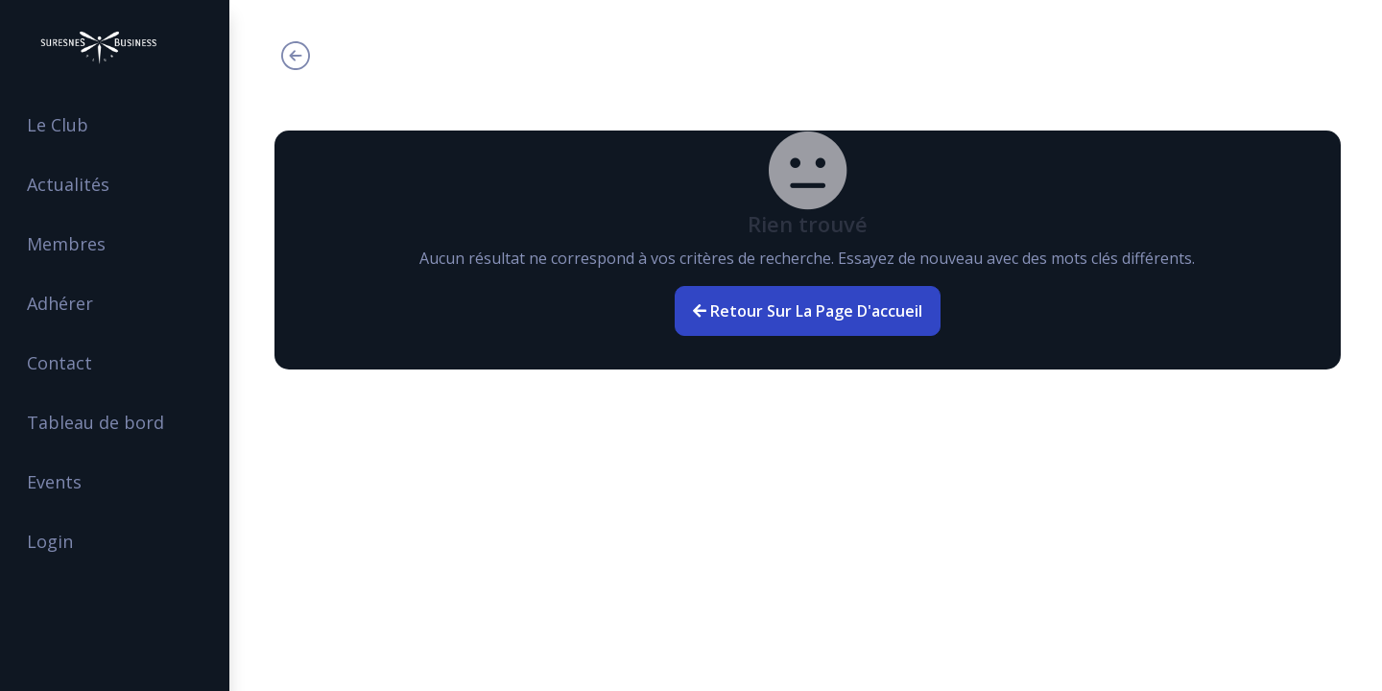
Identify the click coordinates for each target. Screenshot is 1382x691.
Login (57, 541)
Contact (66, 362)
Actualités (75, 184)
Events (61, 481)
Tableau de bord (102, 422)
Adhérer (67, 303)
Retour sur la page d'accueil (808, 311)
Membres (73, 243)
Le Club (64, 124)
